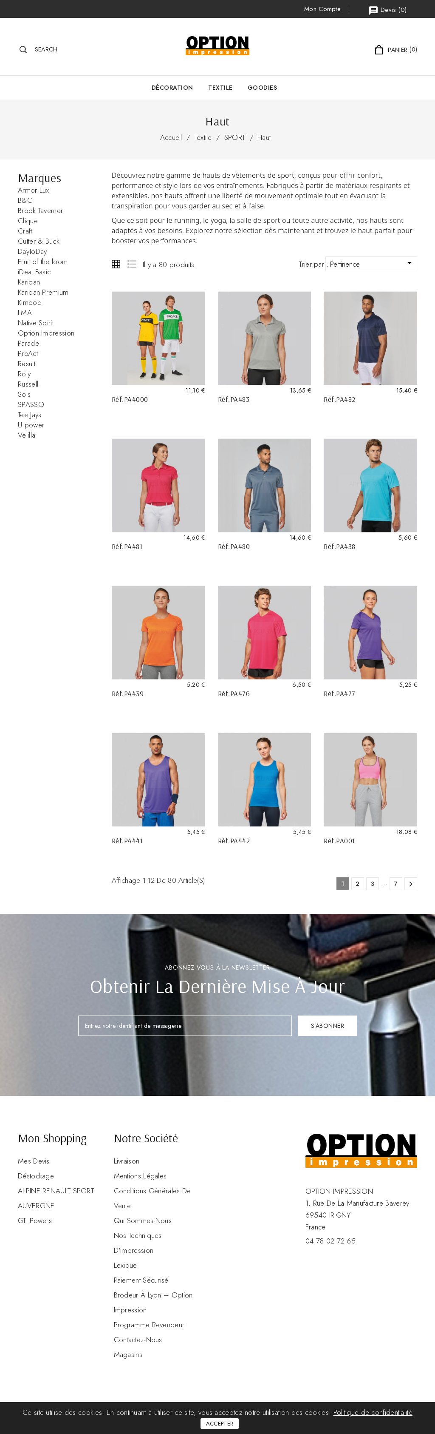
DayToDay (32, 251)
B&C (25, 200)
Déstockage (36, 1176)
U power (31, 425)
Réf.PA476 (234, 693)
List (131, 264)
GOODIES (262, 87)
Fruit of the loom (43, 261)
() (387, 10)
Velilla (26, 435)
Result (26, 363)
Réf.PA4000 (130, 399)
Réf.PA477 (340, 693)
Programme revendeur (149, 1325)
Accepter (219, 1424)
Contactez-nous (138, 1339)
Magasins (128, 1354)
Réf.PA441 (127, 840)
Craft (25, 231)
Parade (28, 343)
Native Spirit (36, 323)
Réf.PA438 (340, 546)
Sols (24, 394)
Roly (24, 374)
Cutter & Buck (38, 241)
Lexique (125, 1265)
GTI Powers (35, 1220)
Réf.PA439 (128, 693)
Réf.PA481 (127, 546)
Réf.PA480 (234, 546)
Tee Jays (29, 415)
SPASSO (31, 404)
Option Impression (46, 333)
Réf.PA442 (234, 840)
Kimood (30, 302)
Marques (39, 177)
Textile (220, 87)
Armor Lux (33, 190)
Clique (28, 221)
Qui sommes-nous (143, 1220)
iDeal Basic (34, 272)
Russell (28, 384)
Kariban (29, 282)
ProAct (28, 353)
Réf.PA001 (339, 840)
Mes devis (34, 1161)
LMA (25, 312)
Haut (264, 137)
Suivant (411, 884)
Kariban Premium (43, 292)
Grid (116, 264)
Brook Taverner (40, 210)
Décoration (172, 87)
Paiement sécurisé (141, 1280)
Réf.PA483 (234, 399)
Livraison (127, 1161)
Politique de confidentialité (372, 1412)
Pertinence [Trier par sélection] (372, 263)
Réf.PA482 (340, 399)
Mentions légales (140, 1176)
